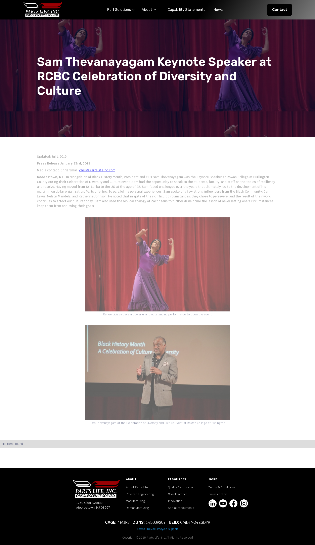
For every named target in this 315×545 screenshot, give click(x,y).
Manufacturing (135, 501)
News (218, 9)
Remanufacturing (137, 507)
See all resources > (181, 507)
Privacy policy (218, 494)
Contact (279, 9)
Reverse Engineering (140, 494)
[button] (121, 9)
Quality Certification (181, 487)
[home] (43, 9)
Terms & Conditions (222, 487)
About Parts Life (137, 487)
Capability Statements (186, 9)
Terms (141, 529)
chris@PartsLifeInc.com (97, 173)
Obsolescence (178, 494)
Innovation (175, 501)
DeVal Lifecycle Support (162, 529)
